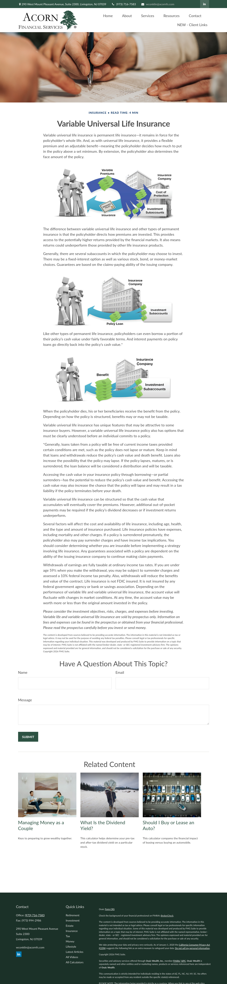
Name (23, 672)
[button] (108, 15)
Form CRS (110, 909)
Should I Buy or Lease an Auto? (168, 825)
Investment (73, 920)
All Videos (72, 957)
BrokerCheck (167, 915)
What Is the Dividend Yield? (102, 825)
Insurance (72, 931)
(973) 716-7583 (123, 4)
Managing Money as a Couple (41, 825)
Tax (68, 936)
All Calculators (74, 962)
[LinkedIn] (204, 4)
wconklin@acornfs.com (157, 4)
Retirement (72, 915)
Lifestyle (71, 946)
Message (25, 700)
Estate (69, 925)
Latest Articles (74, 951)
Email (120, 672)
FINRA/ (177, 960)
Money (70, 941)
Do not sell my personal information (192, 948)
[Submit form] (28, 737)
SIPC (183, 960)
